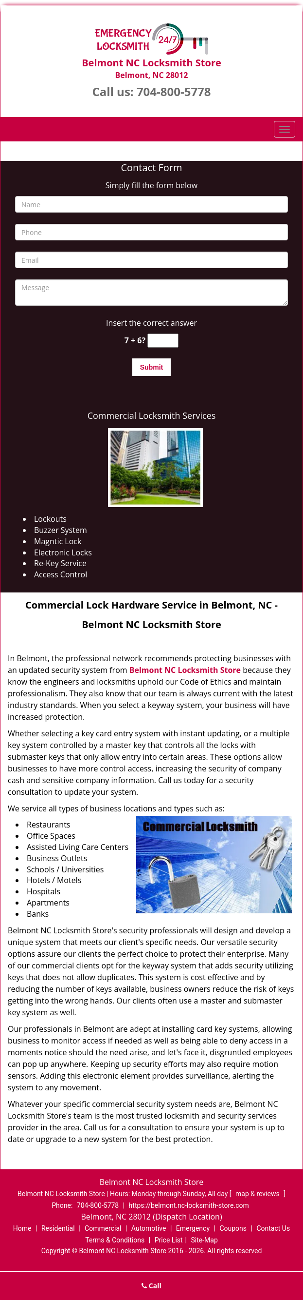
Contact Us (273, 1228)
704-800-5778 (174, 91)
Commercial (103, 1228)
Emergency (193, 1228)
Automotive (148, 1228)
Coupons (233, 1228)
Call (151, 1285)
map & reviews (258, 1194)
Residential (58, 1228)
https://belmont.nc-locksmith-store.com (189, 1205)
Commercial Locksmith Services (152, 415)
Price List (169, 1240)
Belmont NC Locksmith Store (185, 670)
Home (22, 1228)
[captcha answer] (162, 341)
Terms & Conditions (114, 1240)
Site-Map (204, 1240)
